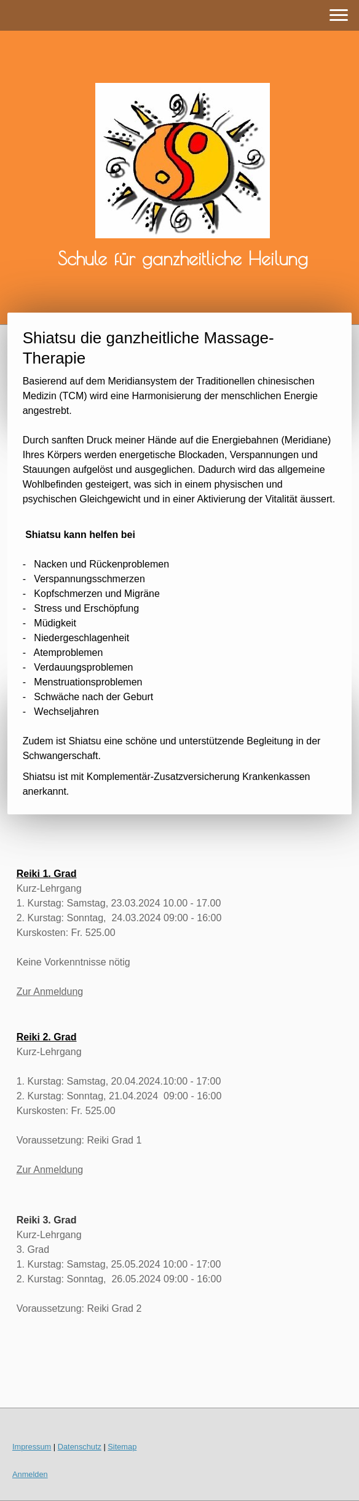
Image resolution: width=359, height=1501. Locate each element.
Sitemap (122, 1446)
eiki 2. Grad (49, 1037)
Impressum (31, 1446)
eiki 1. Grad (49, 873)
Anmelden (30, 1474)
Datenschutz (79, 1446)
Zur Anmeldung (50, 991)
